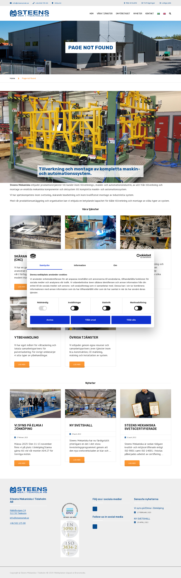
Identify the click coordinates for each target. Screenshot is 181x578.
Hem (91, 13)
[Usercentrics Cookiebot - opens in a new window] (138, 256)
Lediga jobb (166, 3)
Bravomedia (80, 573)
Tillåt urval (90, 320)
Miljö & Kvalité (131, 3)
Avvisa (50, 320)
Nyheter (137, 13)
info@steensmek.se (21, 3)
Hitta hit (58, 3)
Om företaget (123, 13)
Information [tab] (80, 265)
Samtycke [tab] (45, 265)
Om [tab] (115, 265)
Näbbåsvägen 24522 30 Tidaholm (18, 512)
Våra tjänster (105, 13)
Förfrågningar (149, 3)
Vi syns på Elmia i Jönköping (149, 508)
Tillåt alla (131, 320)
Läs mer (21, 287)
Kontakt (150, 13)
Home (12, 78)
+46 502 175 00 (41, 3)
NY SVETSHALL (142, 518)
